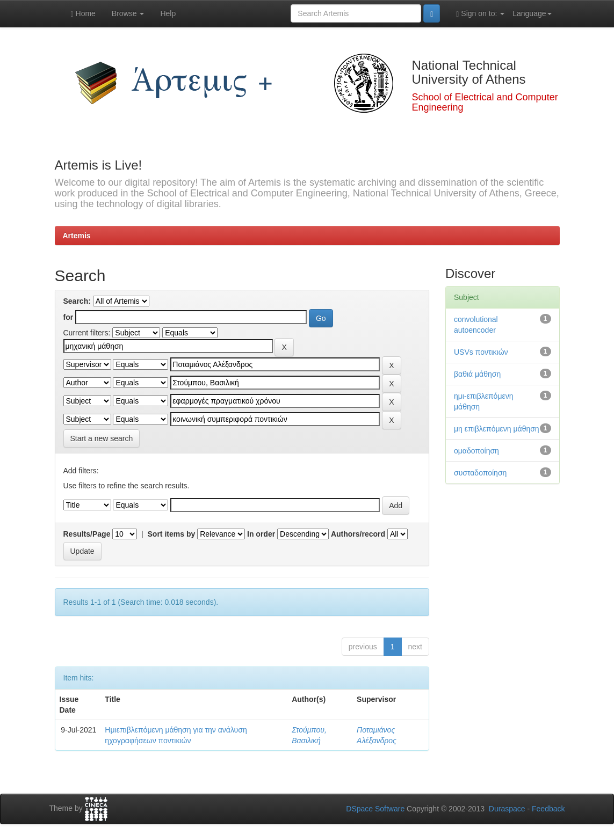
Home (83, 13)
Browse (128, 13)
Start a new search (101, 438)
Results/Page (87, 534)
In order (261, 534)
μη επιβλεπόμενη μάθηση (496, 428)
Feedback (548, 808)
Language (531, 13)
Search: (77, 301)
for (68, 317)
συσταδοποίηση (480, 472)
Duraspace (507, 808)
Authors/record (358, 534)
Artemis (77, 235)
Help (168, 13)
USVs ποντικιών (481, 352)
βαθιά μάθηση (477, 374)
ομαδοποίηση (476, 450)
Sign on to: (480, 13)
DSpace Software (375, 808)
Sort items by (172, 534)
